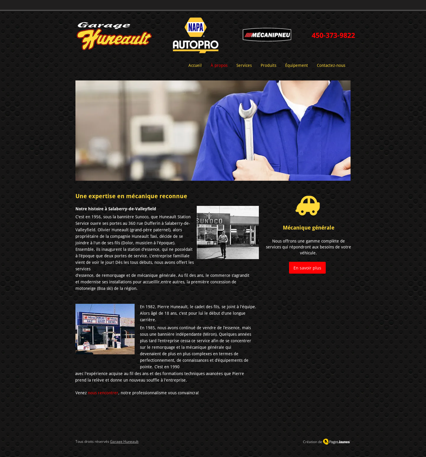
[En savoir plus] (307, 268)
